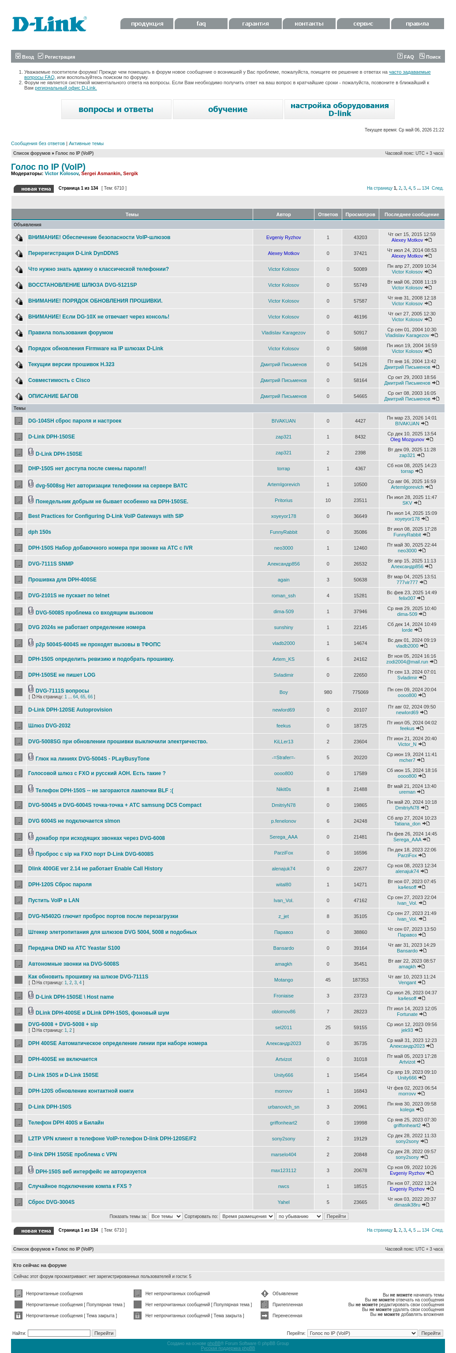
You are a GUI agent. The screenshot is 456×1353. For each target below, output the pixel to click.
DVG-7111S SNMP (51, 564)
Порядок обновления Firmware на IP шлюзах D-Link (95, 348)
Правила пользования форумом (70, 333)
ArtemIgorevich (283, 484)
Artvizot (284, 1059)
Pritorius (283, 500)
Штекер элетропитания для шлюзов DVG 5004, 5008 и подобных (112, 932)
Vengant (407, 982)
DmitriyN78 (283, 805)
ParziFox (283, 852)
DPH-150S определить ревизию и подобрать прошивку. (101, 659)
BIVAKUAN (284, 421)
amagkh (283, 964)
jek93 (407, 1030)
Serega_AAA (283, 837)
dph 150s (39, 532)
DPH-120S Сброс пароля (60, 884)
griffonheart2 (283, 1122)
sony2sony (283, 1138)
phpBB (214, 1343)
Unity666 (283, 1075)
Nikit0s (284, 789)
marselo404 (283, 1154)
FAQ (405, 57)
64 (75, 696)
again (284, 579)
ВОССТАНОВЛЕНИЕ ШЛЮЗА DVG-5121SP (82, 285)
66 (90, 696)
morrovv (283, 1091)
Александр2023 (283, 1043)
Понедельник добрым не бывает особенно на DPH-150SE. (112, 501)
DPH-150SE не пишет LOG (61, 675)
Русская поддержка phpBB (228, 1348)
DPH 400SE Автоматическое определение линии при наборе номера (117, 1043)
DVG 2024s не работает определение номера (87, 627)
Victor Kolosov (61, 173)
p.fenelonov (283, 821)
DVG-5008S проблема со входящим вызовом (94, 613)
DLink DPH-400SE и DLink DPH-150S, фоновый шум (102, 1013)
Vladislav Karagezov (284, 332)
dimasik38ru (407, 1204)
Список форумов (32, 153)
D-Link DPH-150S (49, 1107)
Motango (283, 979)
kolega (407, 1109)
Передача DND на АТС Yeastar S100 (74, 948)
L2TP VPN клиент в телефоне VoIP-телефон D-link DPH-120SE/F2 (112, 1139)
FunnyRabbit (283, 532)
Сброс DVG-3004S (51, 1202)
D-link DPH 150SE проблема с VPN (72, 1154)
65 (82, 696)
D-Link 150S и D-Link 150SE (63, 1075)
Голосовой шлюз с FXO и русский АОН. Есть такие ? (97, 773)
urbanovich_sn (283, 1106)
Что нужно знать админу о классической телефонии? (98, 269)
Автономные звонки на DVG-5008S (73, 964)
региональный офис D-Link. (66, 87)
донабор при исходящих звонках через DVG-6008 (100, 838)
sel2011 (283, 1027)
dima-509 (283, 611)
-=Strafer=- (283, 757)
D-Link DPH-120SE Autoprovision (70, 710)
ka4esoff (407, 887)
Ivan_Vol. (284, 900)
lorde (407, 630)
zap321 (284, 436)
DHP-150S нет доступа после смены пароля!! (87, 468)
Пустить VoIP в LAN (53, 900)
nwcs (283, 1186)
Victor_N (407, 744)
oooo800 (407, 695)
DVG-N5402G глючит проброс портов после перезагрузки (103, 916)
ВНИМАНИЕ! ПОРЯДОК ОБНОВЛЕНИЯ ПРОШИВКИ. (95, 301)
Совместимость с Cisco (59, 380)
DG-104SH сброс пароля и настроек (74, 421)
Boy (284, 692)
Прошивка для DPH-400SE (62, 580)
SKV (407, 503)
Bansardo (283, 948)
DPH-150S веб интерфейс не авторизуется (91, 1172)
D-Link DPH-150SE (51, 437)
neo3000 (283, 548)
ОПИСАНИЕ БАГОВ (53, 396)
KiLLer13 (283, 741)
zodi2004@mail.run (407, 661)
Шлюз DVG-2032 (49, 726)
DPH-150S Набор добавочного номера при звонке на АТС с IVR (110, 548)
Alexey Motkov (407, 240)
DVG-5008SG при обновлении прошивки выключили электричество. (118, 741)
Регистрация (56, 57)
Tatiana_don (407, 823)
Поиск (430, 57)
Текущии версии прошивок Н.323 (71, 364)
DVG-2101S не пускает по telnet (68, 595)
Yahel (283, 1202)
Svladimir (284, 675)
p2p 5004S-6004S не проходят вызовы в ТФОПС (98, 644)
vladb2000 (284, 643)
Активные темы (86, 143)
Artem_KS (284, 659)
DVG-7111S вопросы (62, 691)
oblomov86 (283, 1011)
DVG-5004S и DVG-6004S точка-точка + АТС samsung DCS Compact (115, 805)
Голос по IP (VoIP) (75, 153)
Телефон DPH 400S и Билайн (66, 1123)
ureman (407, 792)
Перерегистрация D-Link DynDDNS (73, 253)
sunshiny (283, 627)
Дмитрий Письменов (284, 364)
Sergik (130, 173)
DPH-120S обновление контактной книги (81, 1091)
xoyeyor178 (283, 516)
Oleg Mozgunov (407, 439)
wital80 (283, 884)
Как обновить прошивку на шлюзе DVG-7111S (88, 977)
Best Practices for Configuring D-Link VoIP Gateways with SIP (105, 516)
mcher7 (407, 760)
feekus (284, 725)
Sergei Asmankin (100, 173)
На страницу (379, 188)
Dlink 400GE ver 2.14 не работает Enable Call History (95, 869)
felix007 (407, 598)
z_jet (284, 916)
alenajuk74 (283, 868)
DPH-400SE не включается (62, 1059)
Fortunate (407, 1014)
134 (426, 188)
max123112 (283, 1170)
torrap (283, 468)
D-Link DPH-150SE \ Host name (75, 997)
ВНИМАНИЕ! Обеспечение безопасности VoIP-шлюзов (99, 237)
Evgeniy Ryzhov (283, 237)
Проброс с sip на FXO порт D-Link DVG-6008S (94, 854)
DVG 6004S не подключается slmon (74, 821)
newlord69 (284, 709)
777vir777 (407, 582)
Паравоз (283, 932)
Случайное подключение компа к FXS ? (80, 1186)
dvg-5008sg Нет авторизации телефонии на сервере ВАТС (111, 486)
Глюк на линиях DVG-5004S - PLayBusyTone (93, 759)
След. (438, 188)
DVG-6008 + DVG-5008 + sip (63, 1024)
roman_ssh (283, 595)
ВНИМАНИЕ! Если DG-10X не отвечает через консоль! (98, 317)
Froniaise (284, 995)
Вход (24, 57)
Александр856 (283, 563)
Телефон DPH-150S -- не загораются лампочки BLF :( (104, 790)
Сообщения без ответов (38, 143)
